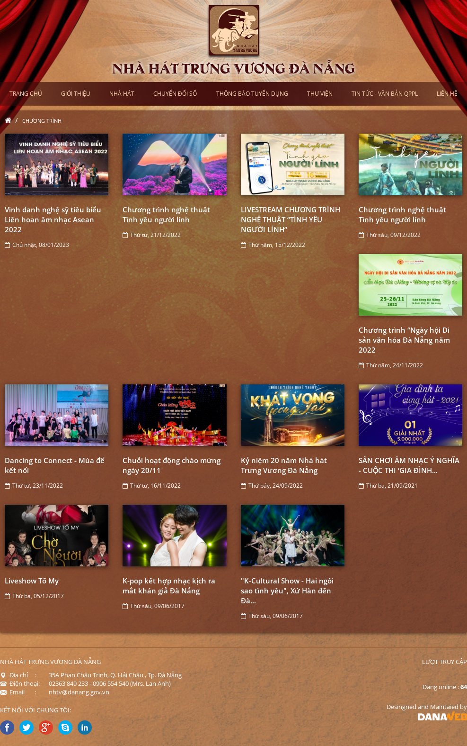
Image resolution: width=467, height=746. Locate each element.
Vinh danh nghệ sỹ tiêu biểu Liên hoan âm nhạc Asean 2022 (53, 219)
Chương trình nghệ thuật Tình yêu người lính (166, 214)
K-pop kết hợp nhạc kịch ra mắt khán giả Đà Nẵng (169, 585)
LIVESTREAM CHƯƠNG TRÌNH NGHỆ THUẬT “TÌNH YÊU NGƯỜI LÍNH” (290, 219)
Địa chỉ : (18, 675)
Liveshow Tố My (32, 580)
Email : (18, 692)
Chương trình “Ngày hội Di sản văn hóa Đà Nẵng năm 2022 (404, 340)
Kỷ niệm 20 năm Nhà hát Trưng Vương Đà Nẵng (284, 465)
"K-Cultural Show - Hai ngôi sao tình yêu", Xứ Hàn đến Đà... (287, 590)
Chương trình (42, 120)
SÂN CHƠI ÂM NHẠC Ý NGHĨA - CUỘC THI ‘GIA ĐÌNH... (409, 465)
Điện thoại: (20, 683)
